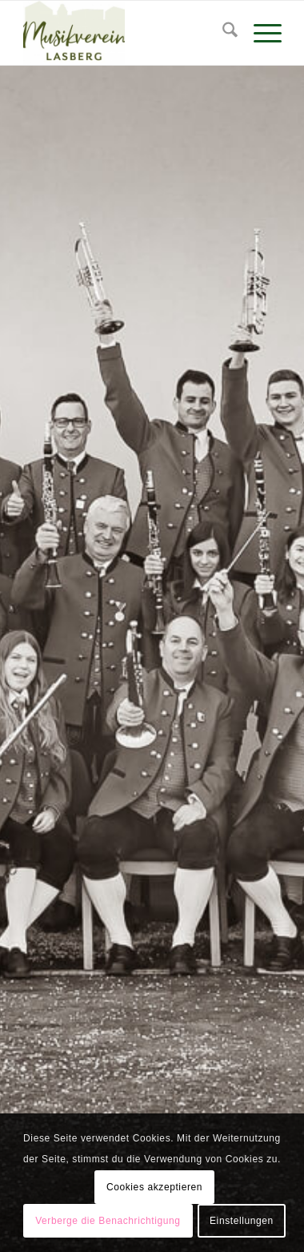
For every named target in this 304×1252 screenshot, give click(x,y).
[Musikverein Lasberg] (126, 33)
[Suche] (222, 33)
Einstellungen (242, 1220)
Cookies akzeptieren (154, 1187)
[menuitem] (222, 33)
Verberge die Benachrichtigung (108, 1220)
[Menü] (260, 33)
